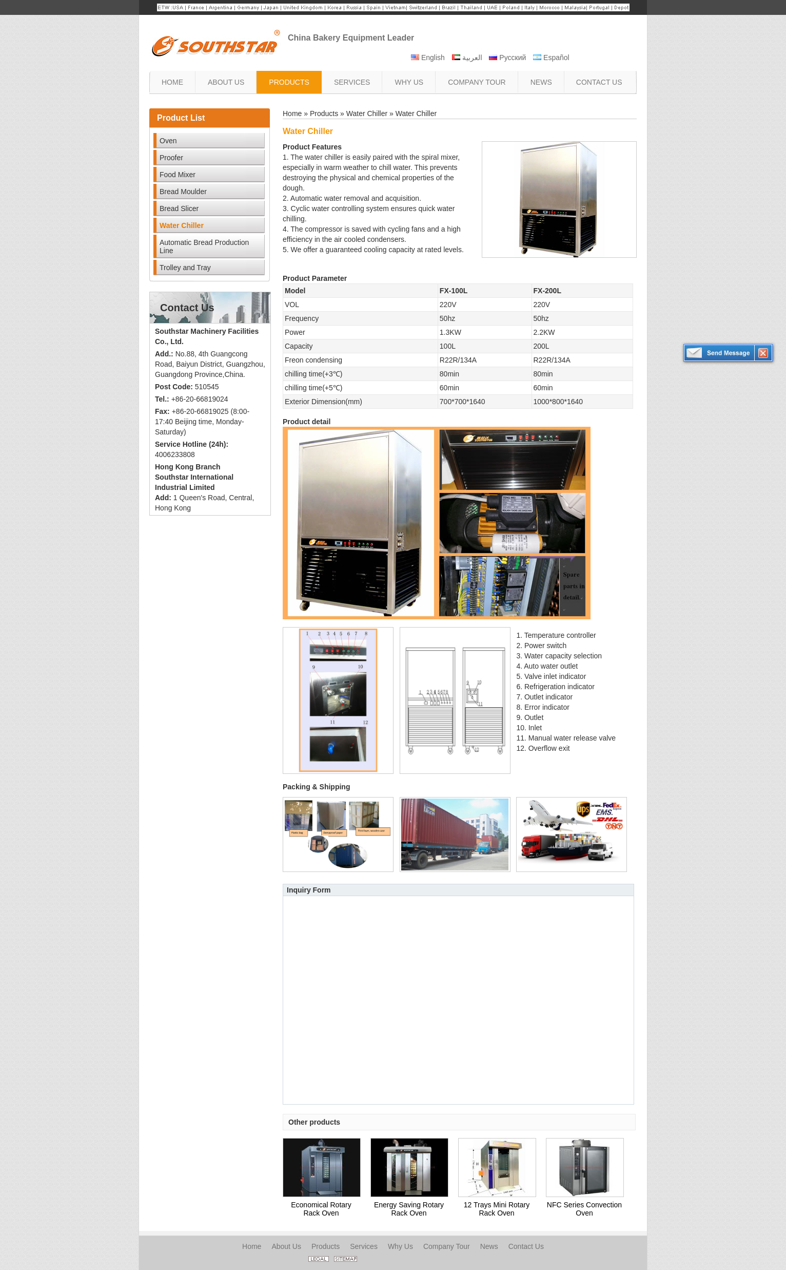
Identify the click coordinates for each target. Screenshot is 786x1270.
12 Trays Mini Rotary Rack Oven (496, 1209)
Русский (507, 57)
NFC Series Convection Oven (584, 1209)
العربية (467, 57)
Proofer (171, 158)
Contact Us (187, 307)
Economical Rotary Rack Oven (321, 1209)
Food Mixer (177, 174)
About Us (286, 1246)
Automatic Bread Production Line (204, 246)
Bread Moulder (183, 191)
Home (292, 113)
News (489, 1246)
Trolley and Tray (185, 267)
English (428, 57)
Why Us (400, 1246)
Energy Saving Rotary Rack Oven (409, 1209)
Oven (168, 141)
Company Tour (446, 1246)
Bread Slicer (179, 208)
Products (324, 113)
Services (364, 1246)
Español (551, 57)
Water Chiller (182, 225)
